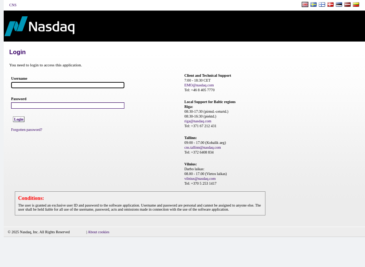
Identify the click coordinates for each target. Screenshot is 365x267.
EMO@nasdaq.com (199, 85)
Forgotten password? (26, 130)
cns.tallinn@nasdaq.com (202, 147)
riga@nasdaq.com (197, 121)
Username (19, 78)
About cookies (99, 232)
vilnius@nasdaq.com (200, 179)
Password (18, 99)
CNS (12, 5)
